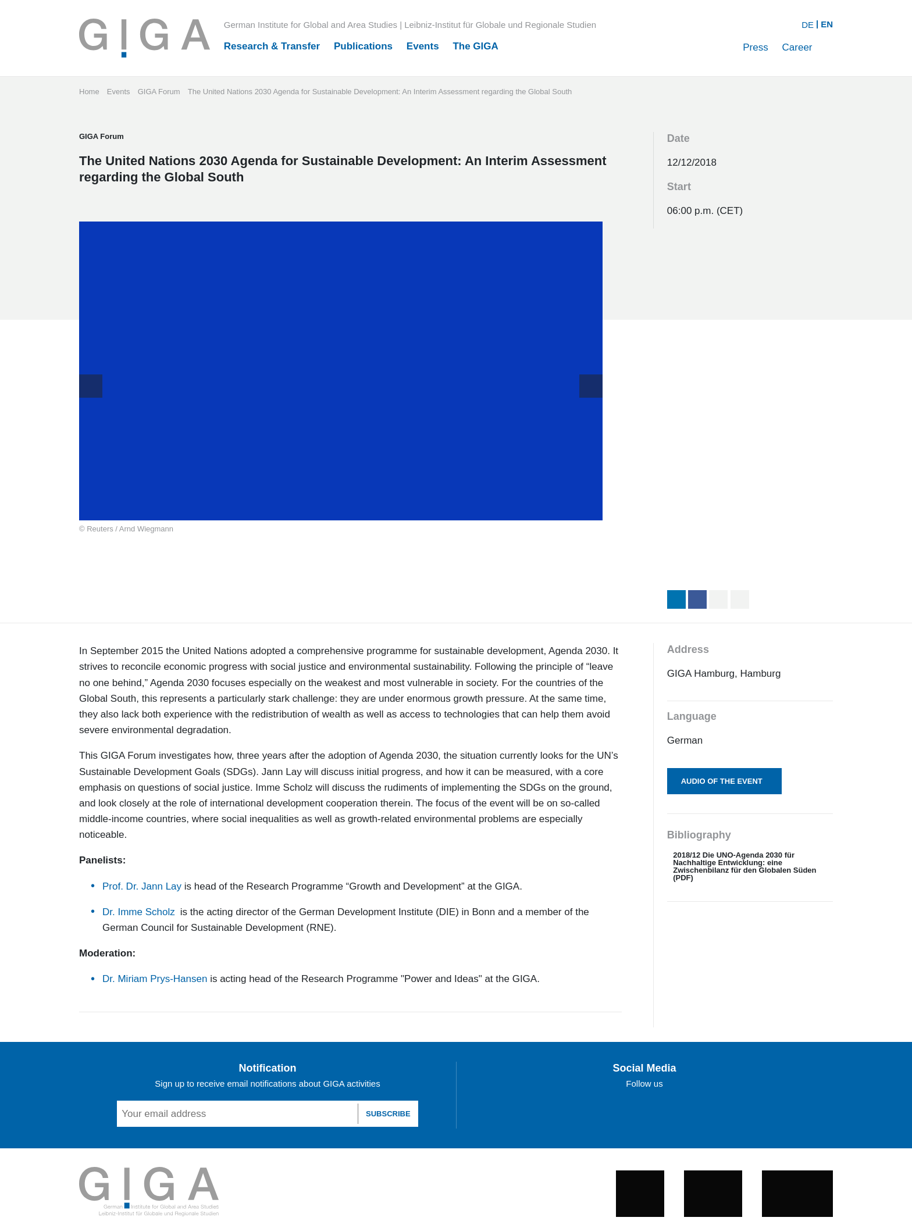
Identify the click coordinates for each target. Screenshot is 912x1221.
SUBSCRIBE (388, 1113)
